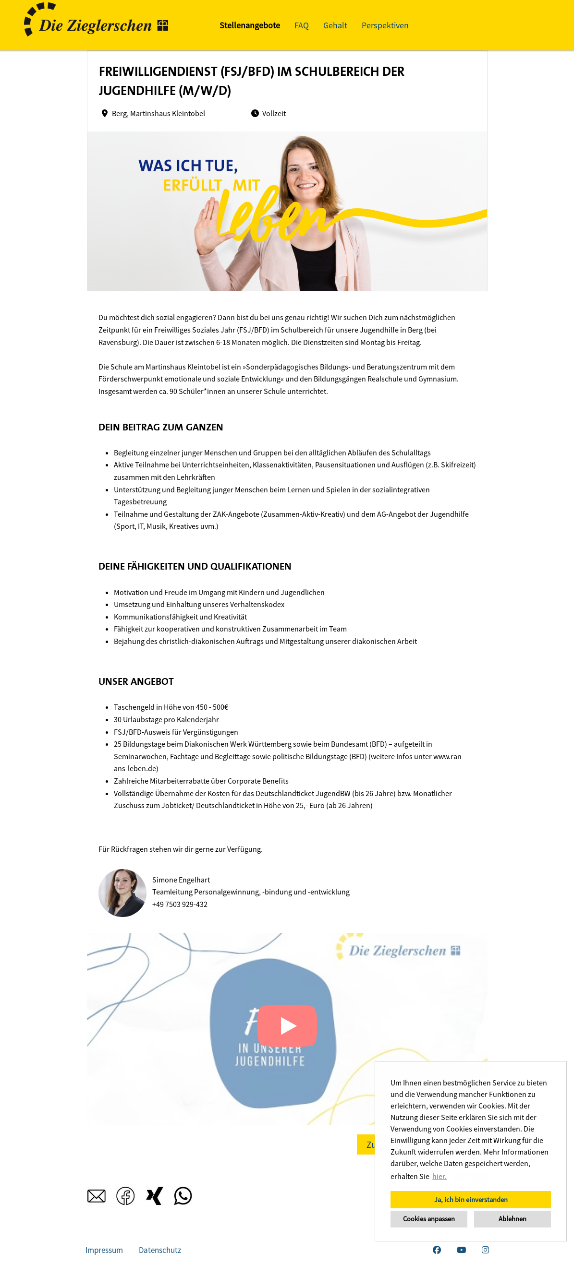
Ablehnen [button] (512, 1219)
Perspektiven (385, 25)
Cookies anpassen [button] (429, 1219)
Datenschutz (160, 1250)
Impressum (104, 1250)
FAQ (301, 25)
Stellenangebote (250, 25)
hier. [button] (439, 1176)
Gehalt (335, 25)
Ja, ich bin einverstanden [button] (471, 1199)
